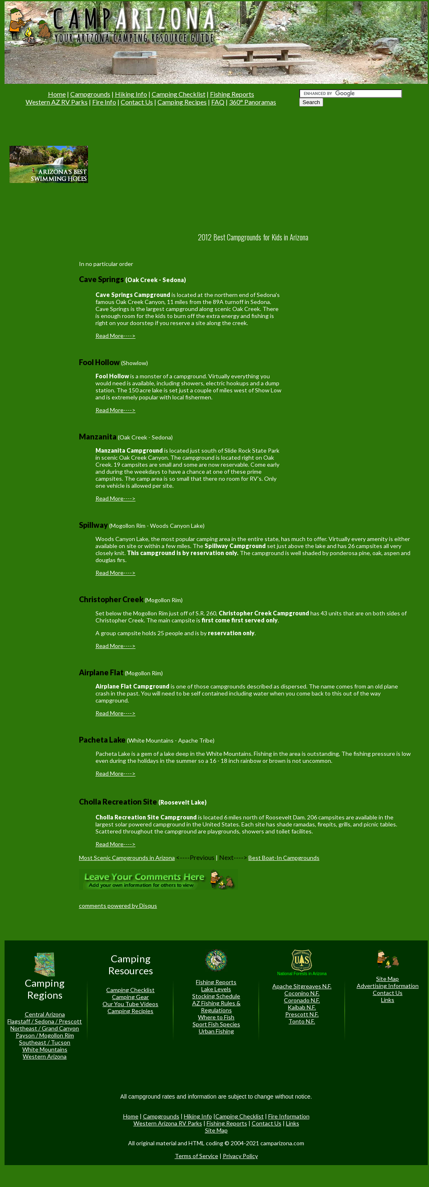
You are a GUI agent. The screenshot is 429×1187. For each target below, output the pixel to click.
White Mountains (44, 1049)
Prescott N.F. (302, 1014)
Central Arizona (45, 1014)
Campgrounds (90, 94)
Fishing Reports (232, 94)
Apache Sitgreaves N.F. (301, 986)
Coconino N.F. (301, 993)
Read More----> (115, 335)
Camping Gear (130, 996)
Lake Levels (216, 988)
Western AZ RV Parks (57, 102)
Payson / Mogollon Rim (45, 1035)
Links (387, 999)
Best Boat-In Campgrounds (283, 857)
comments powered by (118, 905)
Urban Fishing (216, 1031)
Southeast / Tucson (44, 1042)
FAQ (217, 102)
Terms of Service (196, 1155)
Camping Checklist (178, 94)
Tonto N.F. (301, 1021)
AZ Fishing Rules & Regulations (216, 1006)
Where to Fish (216, 1017)
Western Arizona (45, 1056)
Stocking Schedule (216, 995)
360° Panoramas (252, 102)
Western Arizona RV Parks (167, 1123)
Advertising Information (388, 985)
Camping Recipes (182, 102)
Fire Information (289, 1116)
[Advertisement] (159, 163)
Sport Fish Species (216, 1024)
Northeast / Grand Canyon (44, 1028)
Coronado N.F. (302, 1000)
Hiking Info (131, 94)
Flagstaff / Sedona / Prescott (44, 1021)
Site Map (387, 978)
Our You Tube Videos (130, 1003)
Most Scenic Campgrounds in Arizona (127, 857)
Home (57, 94)
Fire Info (104, 102)
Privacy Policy (240, 1155)
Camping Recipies (130, 1010)
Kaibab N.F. (302, 1007)
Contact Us (137, 102)
